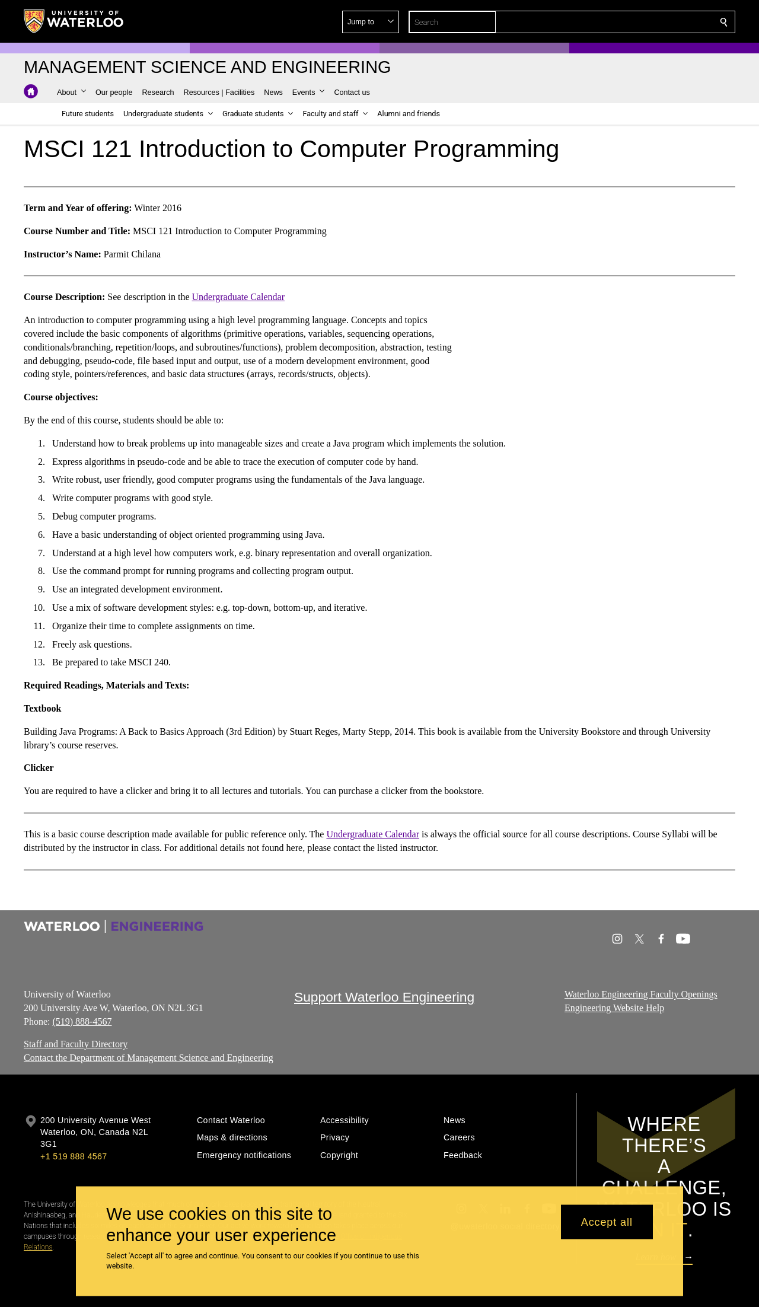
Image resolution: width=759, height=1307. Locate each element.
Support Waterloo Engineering (384, 997)
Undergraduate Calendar (238, 297)
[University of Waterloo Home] (74, 21)
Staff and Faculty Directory (75, 1044)
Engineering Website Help (614, 1008)
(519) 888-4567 (81, 1021)
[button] (638, 22)
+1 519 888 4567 (73, 1156)
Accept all (607, 1222)
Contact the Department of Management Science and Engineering (148, 1058)
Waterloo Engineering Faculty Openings (641, 994)
